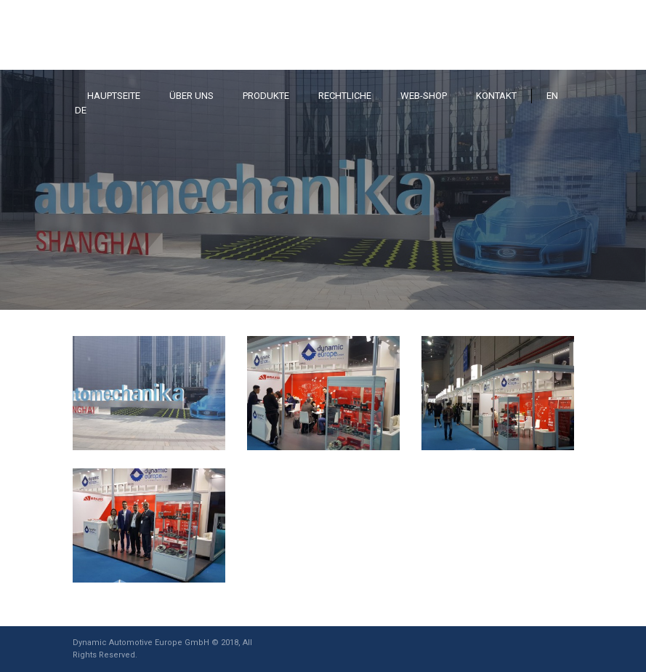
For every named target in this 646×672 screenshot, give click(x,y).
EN (552, 95)
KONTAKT (496, 95)
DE (80, 110)
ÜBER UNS (191, 95)
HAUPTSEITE (113, 95)
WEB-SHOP (423, 95)
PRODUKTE (266, 95)
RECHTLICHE (344, 95)
